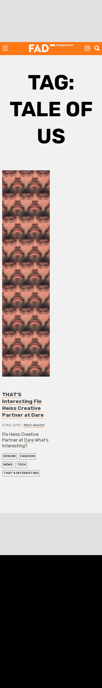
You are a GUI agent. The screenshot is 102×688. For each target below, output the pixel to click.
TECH (21, 464)
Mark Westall (34, 425)
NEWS (7, 464)
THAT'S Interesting (20, 473)
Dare (29, 440)
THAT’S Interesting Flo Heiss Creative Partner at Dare (23, 404)
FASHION (27, 456)
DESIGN (9, 456)
